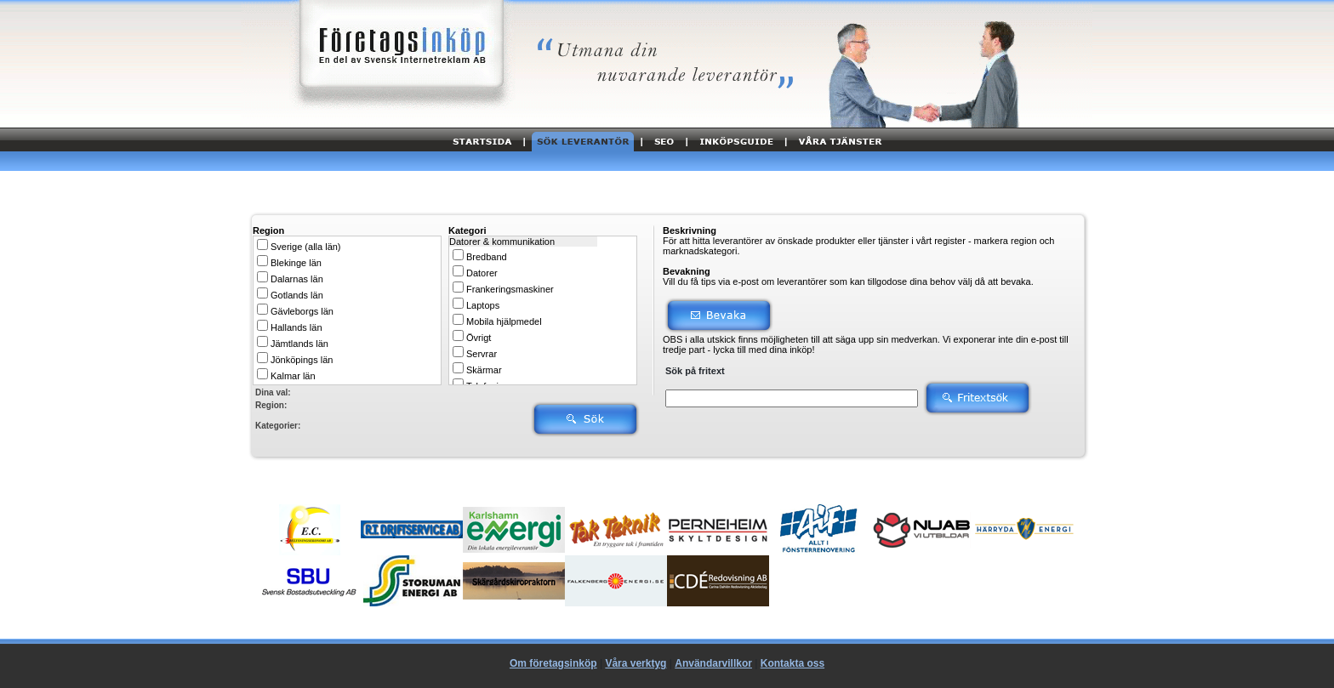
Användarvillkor (713, 663)
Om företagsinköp (553, 663)
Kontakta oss (792, 663)
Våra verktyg (635, 663)
